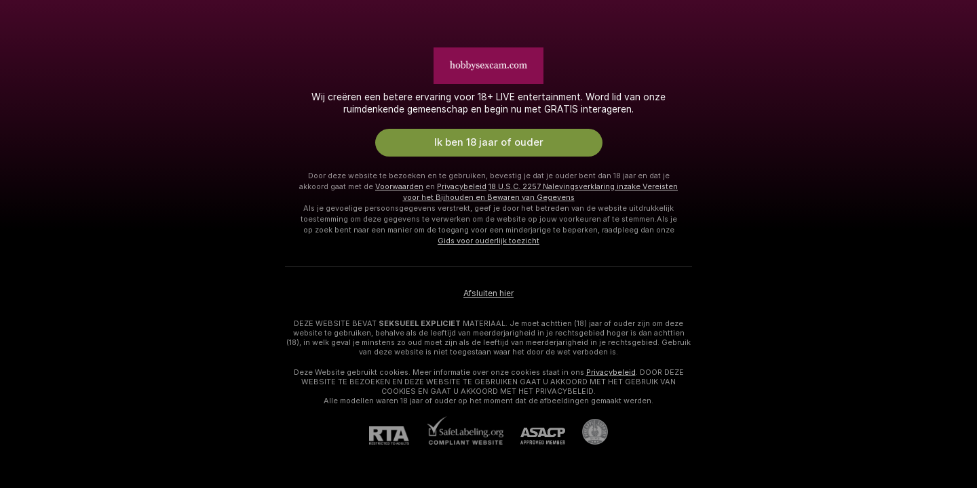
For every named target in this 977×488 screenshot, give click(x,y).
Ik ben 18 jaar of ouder (488, 142)
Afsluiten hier (488, 293)
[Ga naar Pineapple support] (586, 432)
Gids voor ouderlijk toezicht (488, 240)
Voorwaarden (399, 186)
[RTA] (397, 435)
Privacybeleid (461, 186)
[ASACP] (534, 436)
